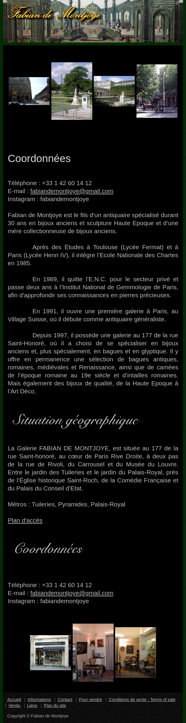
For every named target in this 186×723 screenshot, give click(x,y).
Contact (65, 699)
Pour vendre (90, 699)
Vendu (14, 705)
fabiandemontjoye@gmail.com (71, 190)
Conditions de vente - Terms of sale (142, 699)
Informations (39, 699)
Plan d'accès (25, 520)
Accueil (14, 699)
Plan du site (55, 705)
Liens (32, 705)
